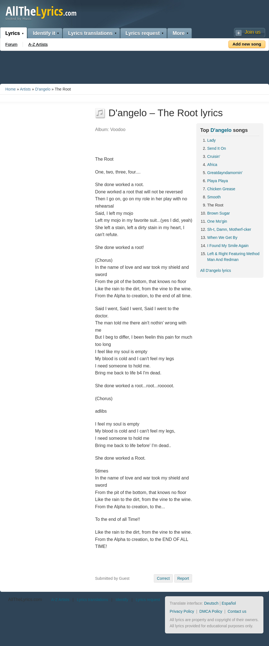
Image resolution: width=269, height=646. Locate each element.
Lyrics (12, 33)
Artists (25, 89)
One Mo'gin (217, 221)
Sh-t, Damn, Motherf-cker (229, 229)
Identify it (44, 33)
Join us (253, 32)
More (179, 33)
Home (10, 89)
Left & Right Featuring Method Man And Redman (233, 256)
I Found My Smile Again (228, 245)
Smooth (214, 197)
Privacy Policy (182, 611)
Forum (11, 44)
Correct (163, 578)
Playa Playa (217, 181)
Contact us (237, 611)
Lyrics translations (90, 33)
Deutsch (211, 603)
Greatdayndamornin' (224, 172)
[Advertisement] (134, 66)
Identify (121, 599)
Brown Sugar (218, 213)
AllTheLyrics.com (25, 599)
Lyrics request (143, 33)
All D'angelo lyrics (215, 270)
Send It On (216, 148)
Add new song (247, 44)
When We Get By (222, 237)
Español (229, 603)
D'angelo (43, 89)
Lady (211, 140)
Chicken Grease (221, 189)
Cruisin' (213, 156)
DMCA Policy (210, 611)
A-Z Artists (38, 44)
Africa (212, 164)
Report (183, 578)
